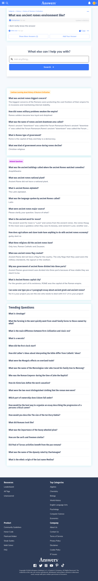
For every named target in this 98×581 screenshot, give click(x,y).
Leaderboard (9, 487)
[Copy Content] (82, 31)
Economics (54, 518)
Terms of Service (56, 536)
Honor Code (8, 532)
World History (55, 500)
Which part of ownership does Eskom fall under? (31, 397)
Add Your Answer (69, 36)
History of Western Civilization (33, 11)
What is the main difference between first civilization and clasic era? (39, 331)
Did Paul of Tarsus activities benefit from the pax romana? (35, 444)
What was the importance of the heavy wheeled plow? (33, 430)
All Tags (7, 491)
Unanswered (9, 496)
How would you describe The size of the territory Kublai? (34, 415)
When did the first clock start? (22, 345)
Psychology (54, 509)
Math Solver (8, 545)
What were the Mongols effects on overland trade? (31, 360)
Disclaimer (54, 545)
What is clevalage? (17, 313)
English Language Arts (59, 505)
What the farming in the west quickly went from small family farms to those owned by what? (47, 322)
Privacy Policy (55, 541)
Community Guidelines (12, 527)
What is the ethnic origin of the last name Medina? (31, 459)
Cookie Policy (55, 550)
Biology (53, 496)
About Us (53, 527)
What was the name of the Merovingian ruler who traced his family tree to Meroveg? (46, 368)
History (18, 11)
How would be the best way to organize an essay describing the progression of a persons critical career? (45, 406)
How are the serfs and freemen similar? (26, 437)
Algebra (53, 487)
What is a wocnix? (17, 338)
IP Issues (53, 554)
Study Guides (9, 541)
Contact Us (54, 532)
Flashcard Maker (10, 536)
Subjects (11, 11)
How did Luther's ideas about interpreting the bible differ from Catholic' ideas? (45, 353)
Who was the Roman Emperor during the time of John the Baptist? (38, 375)
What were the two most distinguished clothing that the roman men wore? (42, 390)
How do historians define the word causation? (29, 383)
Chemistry (54, 491)
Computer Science (57, 514)
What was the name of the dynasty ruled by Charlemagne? (35, 452)
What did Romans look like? (21, 422)
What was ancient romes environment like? (37, 15)
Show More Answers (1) (28, 36)
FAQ (5, 550)
